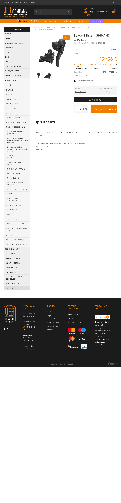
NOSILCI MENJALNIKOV (15, 240)
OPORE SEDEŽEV (12, 104)
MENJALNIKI (11, 108)
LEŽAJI (8, 214)
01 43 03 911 (93, 8)
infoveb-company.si (98, 12)
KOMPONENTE (10, 81)
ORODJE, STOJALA (12, 258)
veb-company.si (39, 28)
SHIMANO (114, 75)
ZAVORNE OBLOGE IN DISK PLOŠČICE (16, 229)
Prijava (113, 2)
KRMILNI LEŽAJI (12, 219)
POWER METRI (10, 272)
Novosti (70, 318)
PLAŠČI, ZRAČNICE (12, 71)
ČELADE (8, 52)
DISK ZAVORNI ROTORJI (16, 169)
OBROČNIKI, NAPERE (13, 75)
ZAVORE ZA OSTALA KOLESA (15, 163)
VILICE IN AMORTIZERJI (14, 43)
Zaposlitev (24, 2)
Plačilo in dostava (53, 322)
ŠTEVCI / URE (10, 254)
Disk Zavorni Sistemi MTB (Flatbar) (17, 132)
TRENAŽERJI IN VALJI (13, 268)
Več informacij (94, 99)
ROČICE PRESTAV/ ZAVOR (16, 122)
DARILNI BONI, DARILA (14, 284)
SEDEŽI (9, 85)
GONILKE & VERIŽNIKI (14, 118)
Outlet (9, 288)
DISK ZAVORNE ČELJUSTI (17, 189)
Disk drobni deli (13, 178)
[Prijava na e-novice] (107, 317)
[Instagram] (89, 15)
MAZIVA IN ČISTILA (12, 263)
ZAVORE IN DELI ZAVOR (15, 127)
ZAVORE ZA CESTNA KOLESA (15, 157)
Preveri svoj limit (97, 21)
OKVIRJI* (8, 38)
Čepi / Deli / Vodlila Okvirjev (16, 244)
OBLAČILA (9, 48)
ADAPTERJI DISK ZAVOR (16, 173)
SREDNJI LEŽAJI (12, 210)
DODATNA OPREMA (12, 249)
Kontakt (15, 2)
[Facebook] (85, 15)
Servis (7, 2)
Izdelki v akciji (73, 314)
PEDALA (9, 194)
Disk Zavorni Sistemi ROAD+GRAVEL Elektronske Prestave (17, 149)
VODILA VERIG (11, 235)
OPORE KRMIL (11, 99)
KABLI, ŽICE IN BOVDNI (15, 224)
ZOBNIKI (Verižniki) (13, 205)
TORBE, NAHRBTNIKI (13, 66)
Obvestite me (80, 92)
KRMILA (9, 95)
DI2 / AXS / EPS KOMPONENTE (12, 199)
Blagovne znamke (74, 322)
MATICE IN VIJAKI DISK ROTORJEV (16, 184)
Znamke (33, 2)
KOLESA (8, 34)
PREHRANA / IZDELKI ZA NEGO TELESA (14, 278)
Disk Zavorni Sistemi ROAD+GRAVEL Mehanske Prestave (17, 140)
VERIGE (9, 113)
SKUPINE (9, 90)
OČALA (7, 57)
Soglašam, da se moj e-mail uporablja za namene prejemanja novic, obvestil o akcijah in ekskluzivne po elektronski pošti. (102, 333)
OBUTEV (8, 62)
